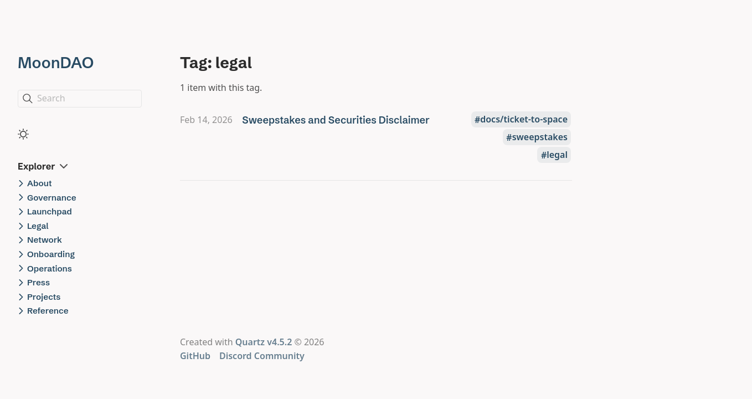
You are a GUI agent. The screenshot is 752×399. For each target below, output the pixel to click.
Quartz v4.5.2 (263, 342)
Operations (49, 268)
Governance (51, 197)
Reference (48, 310)
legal (557, 155)
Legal (38, 226)
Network (44, 239)
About (39, 183)
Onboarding (51, 254)
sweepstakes (540, 137)
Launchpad (49, 211)
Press (38, 282)
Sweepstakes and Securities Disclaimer (336, 120)
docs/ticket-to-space (524, 120)
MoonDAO (56, 62)
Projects (43, 296)
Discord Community (262, 356)
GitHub (195, 356)
